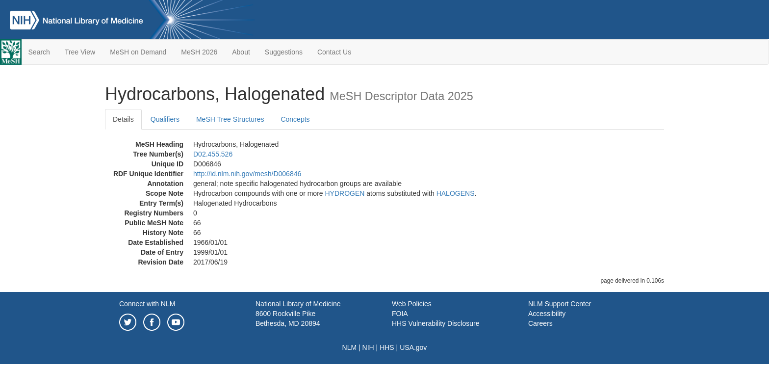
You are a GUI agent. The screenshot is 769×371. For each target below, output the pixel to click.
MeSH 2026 (199, 52)
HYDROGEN (344, 193)
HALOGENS (455, 193)
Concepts (295, 119)
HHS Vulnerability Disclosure (435, 323)
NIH (368, 347)
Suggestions (284, 52)
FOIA (400, 314)
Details (123, 119)
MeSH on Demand (138, 52)
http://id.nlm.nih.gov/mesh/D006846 (247, 174)
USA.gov (413, 347)
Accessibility (546, 314)
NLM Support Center (559, 304)
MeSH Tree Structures (230, 119)
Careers (540, 323)
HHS (387, 347)
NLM (349, 347)
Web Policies (412, 304)
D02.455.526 (212, 154)
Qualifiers (165, 119)
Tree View (80, 52)
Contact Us (334, 52)
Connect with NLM (147, 304)
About (241, 52)
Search (39, 52)
